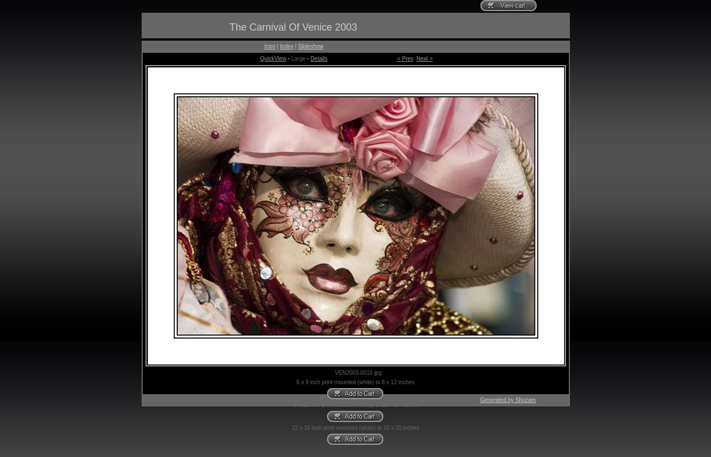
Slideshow (311, 46)
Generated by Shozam (507, 400)
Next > (425, 59)
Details (319, 59)
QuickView (273, 59)
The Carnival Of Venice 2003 (293, 27)
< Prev (405, 59)
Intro (270, 46)
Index (286, 46)
